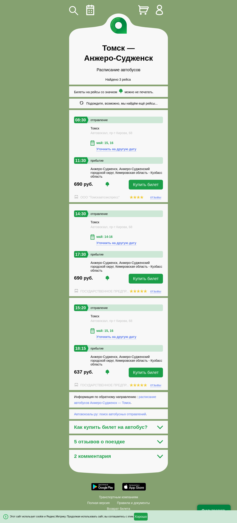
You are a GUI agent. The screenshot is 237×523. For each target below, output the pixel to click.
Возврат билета (118, 508)
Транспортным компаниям (118, 497)
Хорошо (141, 516)
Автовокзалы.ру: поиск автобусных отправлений (110, 414)
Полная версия (98, 503)
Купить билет (146, 184)
